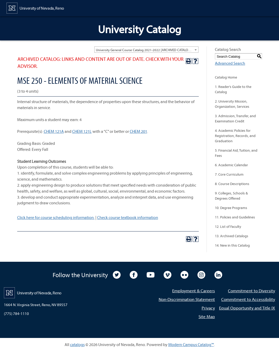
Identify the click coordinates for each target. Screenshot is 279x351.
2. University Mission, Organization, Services (232, 104)
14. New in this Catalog (232, 245)
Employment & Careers (193, 290)
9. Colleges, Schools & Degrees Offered (231, 196)
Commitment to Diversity (251, 290)
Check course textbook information (127, 217)
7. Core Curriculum (229, 174)
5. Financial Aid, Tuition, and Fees (236, 153)
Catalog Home (226, 77)
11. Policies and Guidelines (235, 217)
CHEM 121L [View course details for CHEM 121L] (82, 131)
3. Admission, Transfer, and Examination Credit (235, 118)
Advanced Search (230, 63)
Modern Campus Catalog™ (191, 344)
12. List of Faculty (228, 226)
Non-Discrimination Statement (187, 299)
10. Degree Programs (231, 207)
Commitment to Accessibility (248, 299)
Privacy (208, 308)
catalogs (77, 344)
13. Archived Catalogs (231, 236)
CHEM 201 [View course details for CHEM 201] (138, 131)
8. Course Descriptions (232, 183)
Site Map (207, 316)
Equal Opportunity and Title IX (247, 308)
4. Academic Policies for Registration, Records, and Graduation (235, 135)
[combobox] (146, 49)
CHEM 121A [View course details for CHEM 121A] (54, 131)
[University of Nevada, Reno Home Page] (35, 7)
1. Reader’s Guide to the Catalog (233, 89)
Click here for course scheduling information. (56, 217)
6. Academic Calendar (231, 165)
